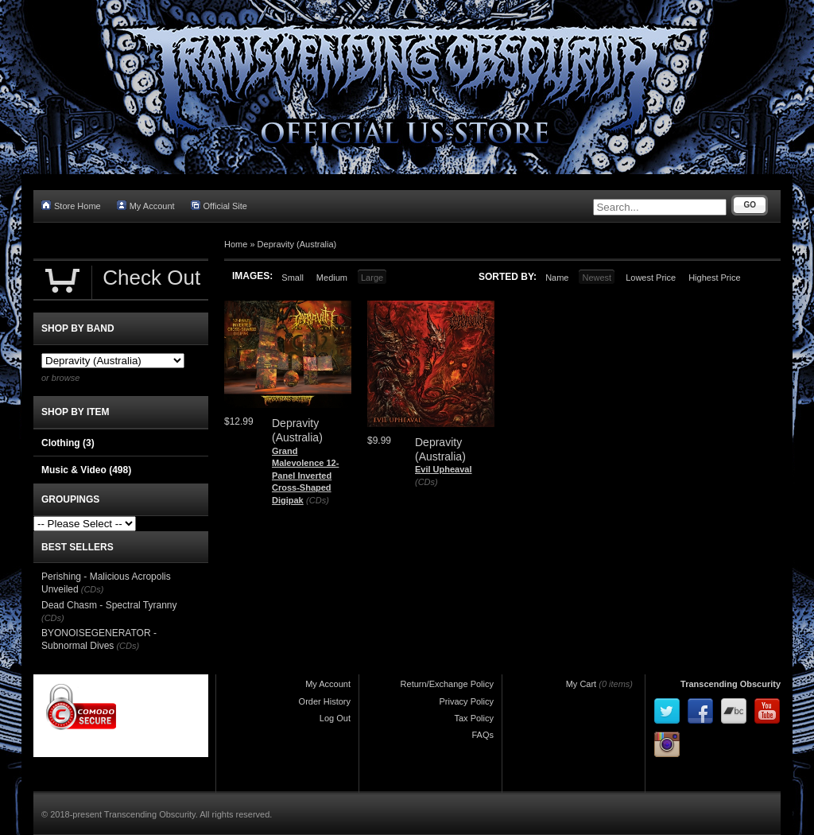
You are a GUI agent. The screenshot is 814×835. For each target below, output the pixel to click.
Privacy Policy (467, 701)
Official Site (219, 205)
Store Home (71, 205)
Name (556, 277)
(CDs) (317, 500)
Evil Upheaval (443, 469)
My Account (146, 205)
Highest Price (714, 277)
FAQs (482, 735)
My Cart (581, 684)
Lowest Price (651, 277)
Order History (325, 701)
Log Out (335, 718)
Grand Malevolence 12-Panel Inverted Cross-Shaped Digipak (305, 475)
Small (292, 277)
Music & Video (86, 470)
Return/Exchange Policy (447, 684)
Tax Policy (474, 718)
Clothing (68, 443)
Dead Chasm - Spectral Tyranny (109, 605)
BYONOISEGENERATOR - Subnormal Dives (99, 639)
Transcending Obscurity (730, 684)
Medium (331, 277)
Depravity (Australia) (297, 244)
